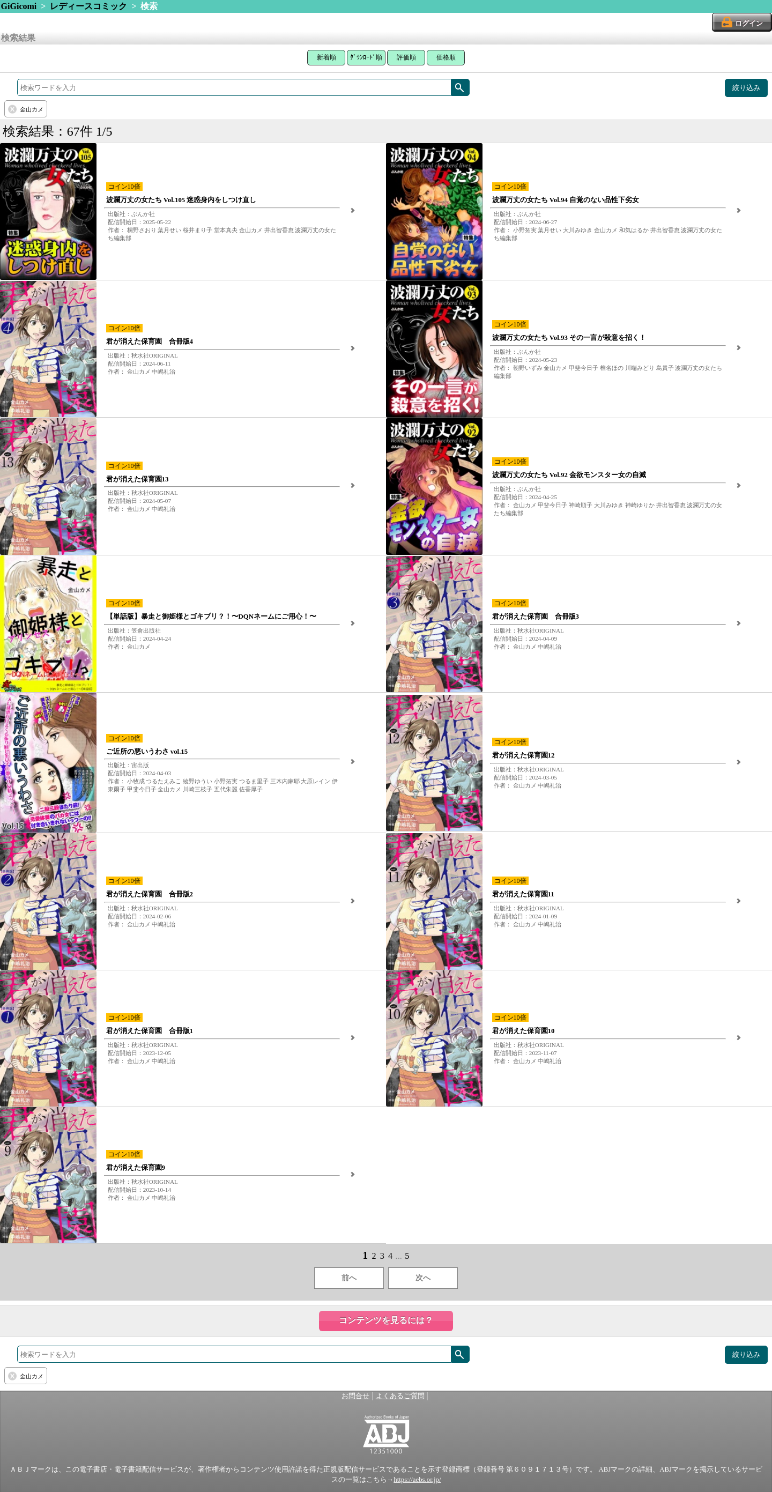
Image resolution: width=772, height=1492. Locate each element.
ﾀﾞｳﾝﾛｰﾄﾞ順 (366, 57)
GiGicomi (19, 6)
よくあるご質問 (400, 1396)
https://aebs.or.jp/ (417, 1479)
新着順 (326, 57)
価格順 (446, 57)
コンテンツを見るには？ (386, 1320)
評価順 (406, 57)
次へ (422, 1278)
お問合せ (355, 1396)
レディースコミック (88, 6)
